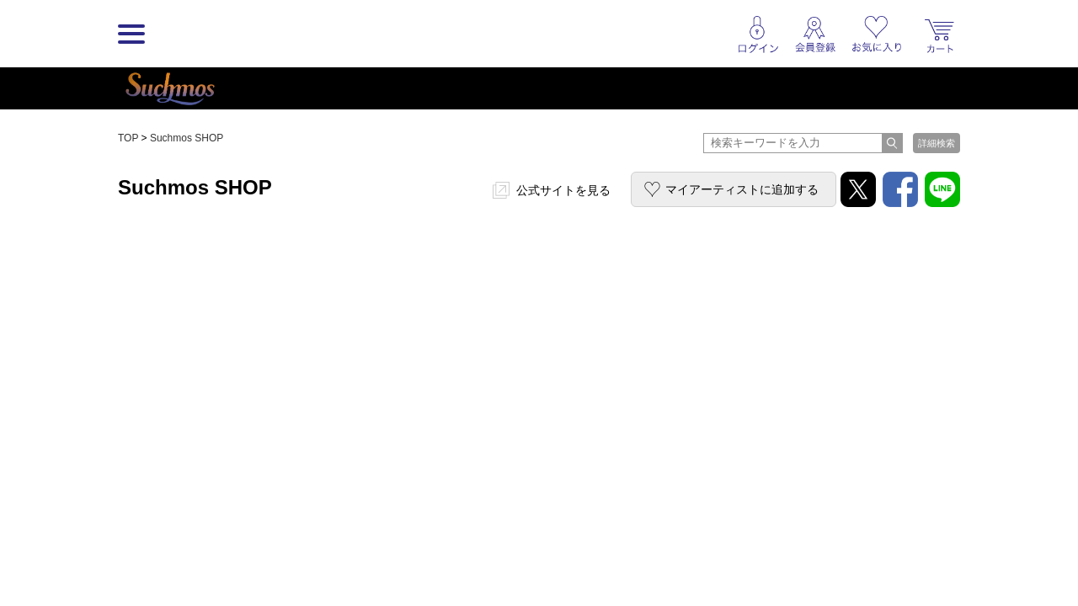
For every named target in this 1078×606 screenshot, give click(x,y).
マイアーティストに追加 (742, 189)
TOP (128, 138)
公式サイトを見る (563, 190)
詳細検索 (936, 143)
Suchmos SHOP (186, 138)
